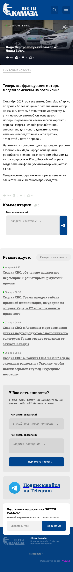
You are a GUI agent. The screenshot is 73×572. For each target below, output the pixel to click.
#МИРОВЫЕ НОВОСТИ (17, 71)
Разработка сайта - (55, 561)
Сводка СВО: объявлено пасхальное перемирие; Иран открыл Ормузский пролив (32, 277)
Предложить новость (39, 462)
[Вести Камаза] (20, 10)
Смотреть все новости (53, 257)
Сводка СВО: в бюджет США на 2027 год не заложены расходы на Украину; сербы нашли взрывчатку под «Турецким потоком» (36, 366)
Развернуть (36, 553)
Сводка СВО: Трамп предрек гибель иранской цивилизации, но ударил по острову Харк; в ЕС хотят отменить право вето (33, 305)
